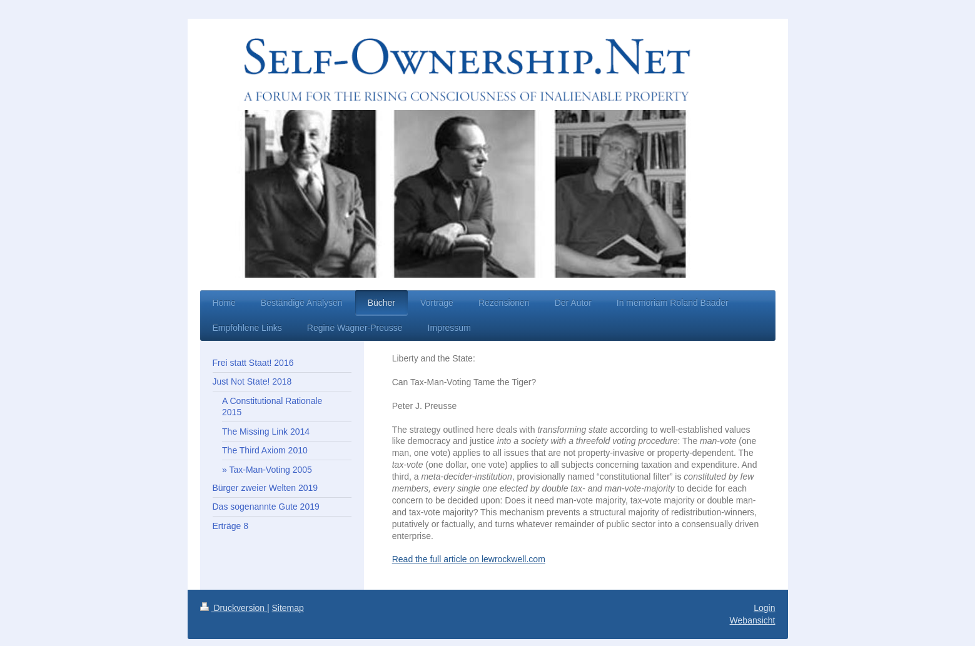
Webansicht (752, 620)
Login (764, 608)
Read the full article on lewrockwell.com (468, 559)
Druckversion (233, 608)
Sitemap (288, 608)
